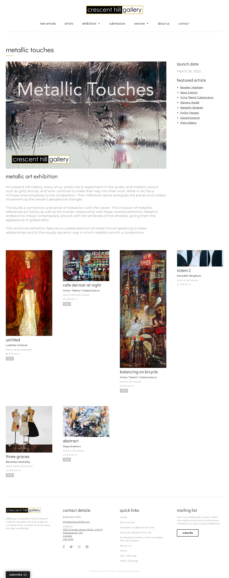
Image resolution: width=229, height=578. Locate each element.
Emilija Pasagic (189, 112)
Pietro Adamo (188, 122)
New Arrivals (48, 23)
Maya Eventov (189, 92)
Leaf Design (134, 571)
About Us (164, 23)
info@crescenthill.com (76, 521)
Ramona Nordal (189, 102)
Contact (183, 23)
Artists (69, 23)
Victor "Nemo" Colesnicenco (196, 97)
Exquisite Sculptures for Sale (137, 527)
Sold (9, 358)
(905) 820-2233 (72, 517)
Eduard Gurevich (190, 117)
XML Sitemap (128, 555)
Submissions (117, 23)
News (123, 550)
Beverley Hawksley (191, 87)
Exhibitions (91, 23)
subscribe (187, 532)
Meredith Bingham (191, 107)
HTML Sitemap (129, 560)
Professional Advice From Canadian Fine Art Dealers (141, 539)
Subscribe (17, 574)
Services (141, 23)
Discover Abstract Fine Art (135, 532)
